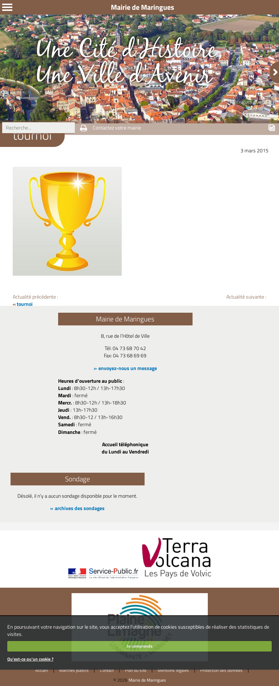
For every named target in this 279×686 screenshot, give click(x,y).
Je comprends (140, 645)
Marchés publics (74, 670)
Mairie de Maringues (147, 680)
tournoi (25, 304)
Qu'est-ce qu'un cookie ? (30, 659)
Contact (107, 670)
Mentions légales (173, 670)
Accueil (41, 670)
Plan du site (135, 670)
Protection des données (221, 670)
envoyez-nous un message (127, 368)
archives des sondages (80, 508)
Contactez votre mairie (117, 128)
